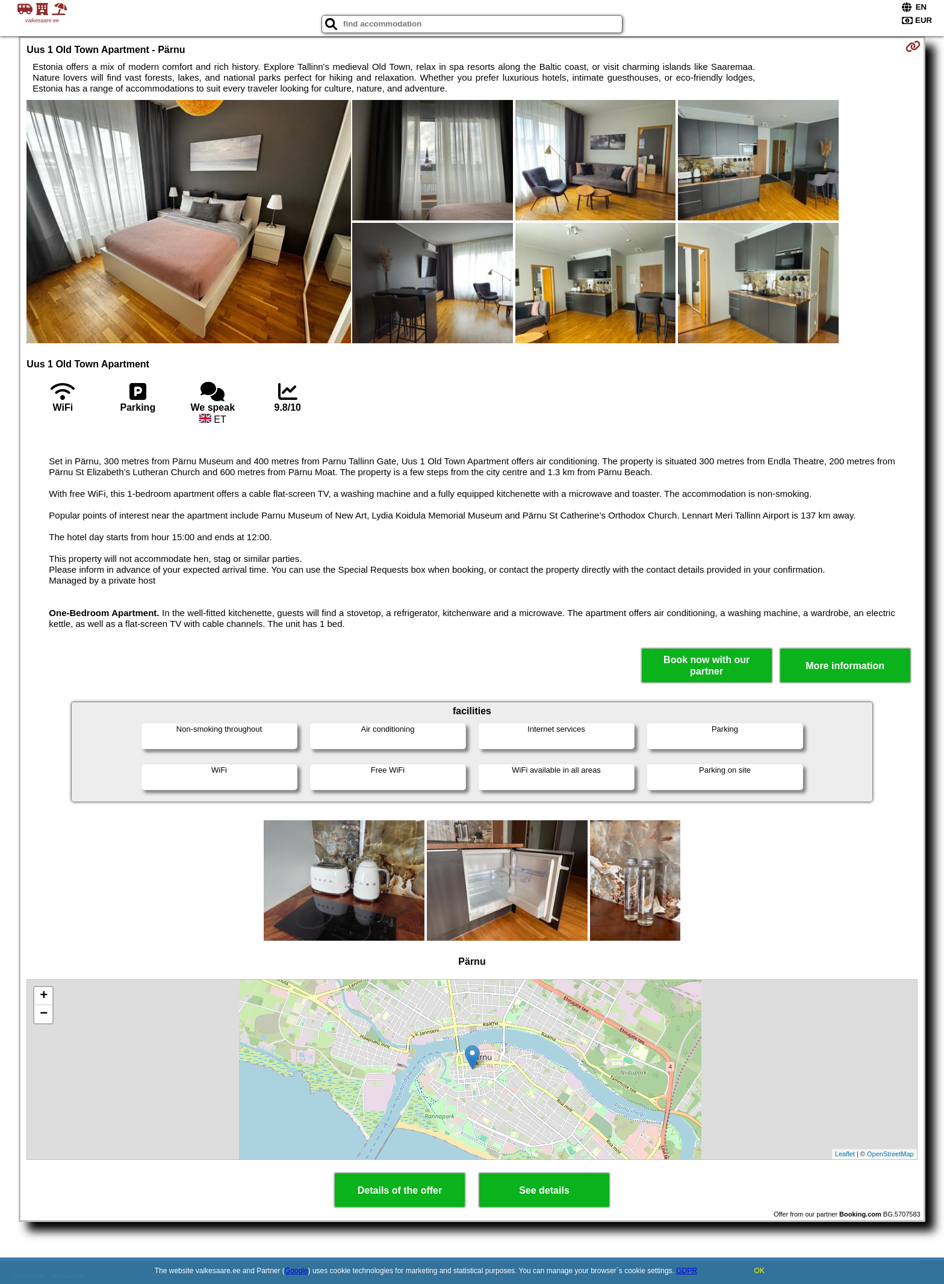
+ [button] (44, 996)
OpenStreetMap (890, 1154)
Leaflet (845, 1154)
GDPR (686, 1271)
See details (544, 1190)
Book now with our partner (706, 665)
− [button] (44, 1014)
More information (845, 666)
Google (296, 1271)
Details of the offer (400, 1190)
